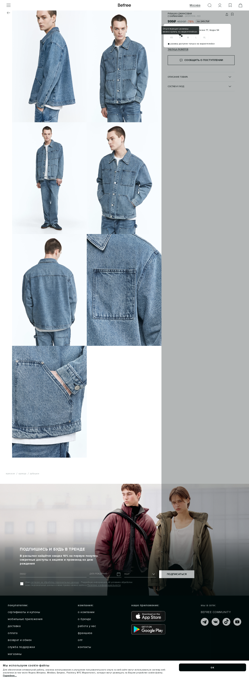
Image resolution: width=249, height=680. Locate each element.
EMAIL (23, 574)
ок (213, 667)
